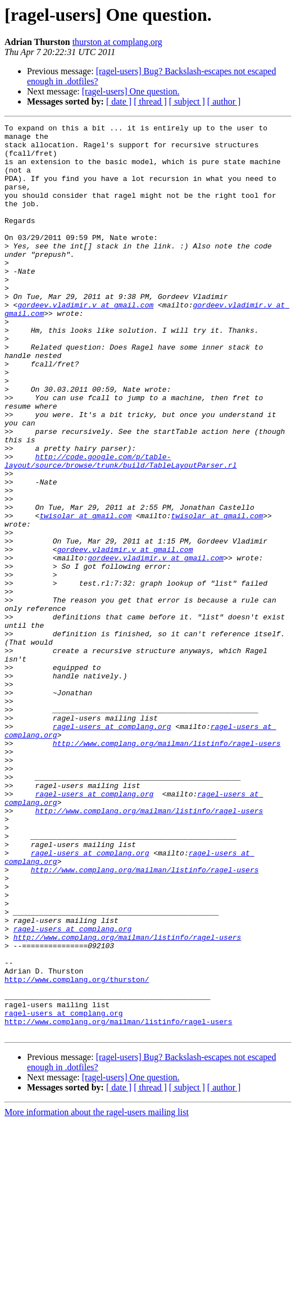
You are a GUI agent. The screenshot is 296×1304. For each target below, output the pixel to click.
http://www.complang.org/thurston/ (76, 1151)
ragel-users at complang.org (112, 848)
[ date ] (118, 101)
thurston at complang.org (117, 42)
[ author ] (224, 101)
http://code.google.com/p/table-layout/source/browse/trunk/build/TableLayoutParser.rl (120, 529)
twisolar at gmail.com (85, 595)
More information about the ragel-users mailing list (96, 1294)
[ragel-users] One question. (131, 91)
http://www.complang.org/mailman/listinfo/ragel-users (167, 868)
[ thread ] (150, 101)
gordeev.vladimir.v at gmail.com (85, 342)
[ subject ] (187, 101)
